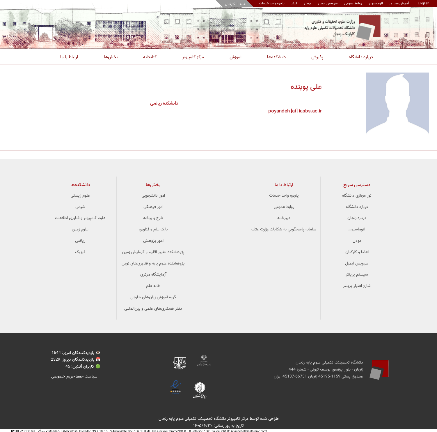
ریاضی (80, 241)
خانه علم (153, 286)
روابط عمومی (353, 3)
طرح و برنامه (153, 218)
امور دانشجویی (153, 196)
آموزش (236, 57)
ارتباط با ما (69, 57)
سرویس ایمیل (327, 3)
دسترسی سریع (356, 185)
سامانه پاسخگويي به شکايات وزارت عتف (283, 229)
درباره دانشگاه (361, 57)
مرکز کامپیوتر (193, 57)
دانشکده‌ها (276, 57)
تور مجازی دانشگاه (357, 196)
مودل (307, 3)
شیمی (80, 207)
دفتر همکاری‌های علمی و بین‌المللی (153, 309)
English (423, 3)
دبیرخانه (283, 218)
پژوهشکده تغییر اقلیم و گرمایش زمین (153, 252)
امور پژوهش (153, 241)
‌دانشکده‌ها (80, 185)
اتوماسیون (376, 3)
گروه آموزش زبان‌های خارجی (153, 297)
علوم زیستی (80, 196)
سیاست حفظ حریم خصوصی (74, 376)
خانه (243, 4)
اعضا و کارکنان (357, 252)
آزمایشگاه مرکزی (153, 274)
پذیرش (317, 57)
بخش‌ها (111, 57)
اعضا (294, 3)
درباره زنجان (356, 218)
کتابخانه (150, 57)
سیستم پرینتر (357, 274)
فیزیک (80, 252)
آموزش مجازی (399, 3)
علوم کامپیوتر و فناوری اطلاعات (80, 218)
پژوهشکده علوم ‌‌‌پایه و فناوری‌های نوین (153, 263)
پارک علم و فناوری (153, 229)
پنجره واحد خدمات (284, 196)
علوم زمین (80, 229)
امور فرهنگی (153, 207)
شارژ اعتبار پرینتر (357, 286)
